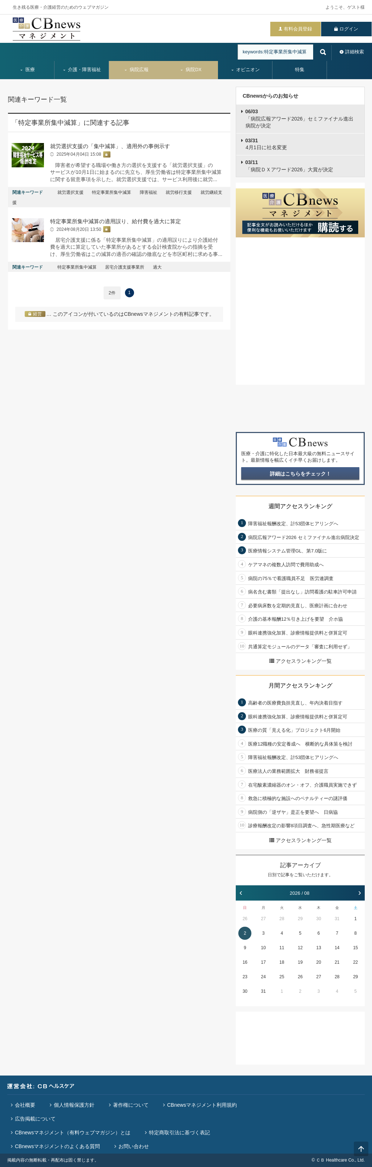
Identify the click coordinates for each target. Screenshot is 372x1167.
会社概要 (25, 1105)
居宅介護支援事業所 (124, 267)
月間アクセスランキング (300, 685)
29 (300, 918)
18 (281, 962)
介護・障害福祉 (81, 69)
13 (318, 947)
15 (355, 947)
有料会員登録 (298, 29)
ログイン (348, 29)
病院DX (190, 69)
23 (245, 976)
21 (337, 962)
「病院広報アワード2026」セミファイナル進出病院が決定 (299, 118)
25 (281, 976)
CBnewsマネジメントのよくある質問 (57, 1146)
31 (337, 918)
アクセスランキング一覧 (300, 661)
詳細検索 (354, 51)
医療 (27, 69)
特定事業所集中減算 (111, 192)
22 (355, 962)
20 (318, 962)
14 (337, 947)
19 (300, 962)
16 (245, 962)
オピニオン (245, 69)
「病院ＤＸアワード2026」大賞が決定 (289, 165)
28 (281, 918)
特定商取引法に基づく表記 (179, 1132)
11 (281, 947)
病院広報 (136, 69)
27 (263, 918)
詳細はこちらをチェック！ (300, 474)
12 (300, 947)
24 (263, 976)
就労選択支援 (70, 192)
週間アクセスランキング (300, 506)
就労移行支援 (179, 192)
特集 (299, 69)
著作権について (131, 1105)
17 (263, 962)
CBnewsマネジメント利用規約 (202, 1105)
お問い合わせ (133, 1146)
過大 (157, 267)
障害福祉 (148, 192)
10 (263, 947)
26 (245, 918)
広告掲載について (35, 1119)
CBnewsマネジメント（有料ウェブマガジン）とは (72, 1132)
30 (318, 918)
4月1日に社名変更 (266, 144)
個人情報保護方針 (74, 1105)
